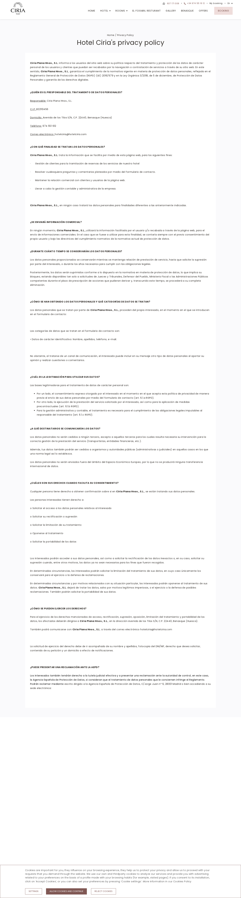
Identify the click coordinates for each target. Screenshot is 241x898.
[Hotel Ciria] (18, 9)
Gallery (171, 10)
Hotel (104, 10)
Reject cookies (103, 891)
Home (91, 10)
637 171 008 (170, 4)
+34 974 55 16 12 (194, 3)
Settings (33, 891)
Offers (203, 10)
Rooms (120, 10)
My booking (216, 3)
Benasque (187, 10)
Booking (223, 10)
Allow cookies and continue (66, 891)
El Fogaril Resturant (146, 10)
